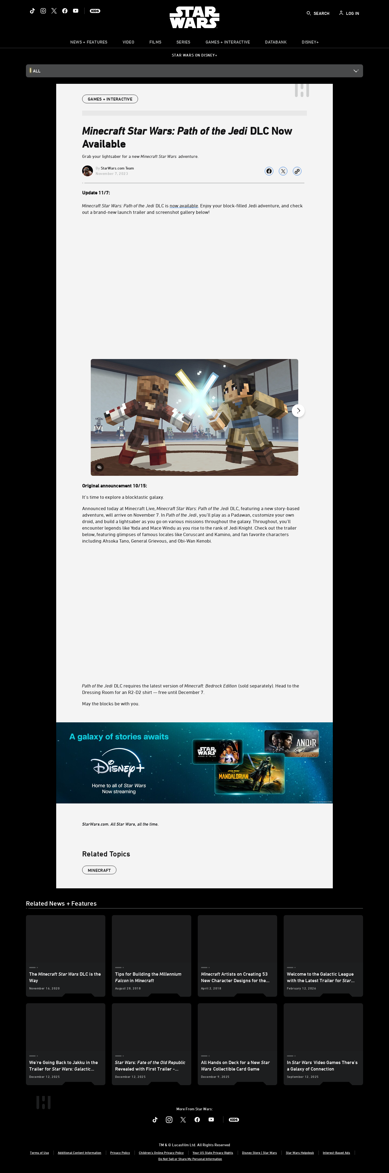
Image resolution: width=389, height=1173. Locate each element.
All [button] (37, 70)
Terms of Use (39, 1152)
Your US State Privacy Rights (213, 1152)
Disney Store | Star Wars (259, 1152)
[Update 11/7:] (194, 192)
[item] (89, 43)
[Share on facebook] (269, 171)
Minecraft (99, 870)
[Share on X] (283, 171)
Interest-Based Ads (336, 1152)
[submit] (308, 13)
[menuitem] (128, 43)
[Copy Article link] (297, 171)
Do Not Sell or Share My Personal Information (190, 1159)
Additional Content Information (79, 1152)
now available (184, 205)
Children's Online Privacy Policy (161, 1152)
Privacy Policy (120, 1152)
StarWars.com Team (117, 168)
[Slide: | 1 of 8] (194, 417)
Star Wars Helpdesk (300, 1152)
